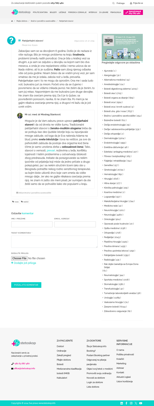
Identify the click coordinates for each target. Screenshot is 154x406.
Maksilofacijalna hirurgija (115, 201)
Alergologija (109, 75)
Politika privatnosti (125, 354)
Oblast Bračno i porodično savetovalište (33, 193)
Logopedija (109, 197)
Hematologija (110, 174)
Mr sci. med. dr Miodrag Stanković (43, 114)
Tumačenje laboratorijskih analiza (120, 293)
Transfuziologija (111, 288)
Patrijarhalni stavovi (66, 21)
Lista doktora (93, 387)
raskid (24, 201)
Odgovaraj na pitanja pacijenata (96, 362)
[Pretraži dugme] (113, 3)
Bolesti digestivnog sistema (117, 89)
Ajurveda (108, 71)
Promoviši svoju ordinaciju (99, 373)
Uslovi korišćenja (124, 381)
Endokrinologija (111, 143)
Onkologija (109, 219)
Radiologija (109, 260)
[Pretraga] (122, 3)
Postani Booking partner (98, 355)
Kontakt (120, 372)
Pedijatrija (108, 237)
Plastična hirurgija (112, 242)
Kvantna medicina (112, 192)
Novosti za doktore (96, 378)
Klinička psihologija (113, 188)
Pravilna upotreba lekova (116, 251)
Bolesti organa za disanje (116, 98)
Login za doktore (95, 382)
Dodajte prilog (19, 253)
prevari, (51, 150)
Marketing (121, 363)
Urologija (108, 297)
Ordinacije (61, 351)
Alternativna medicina (114, 80)
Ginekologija (110, 170)
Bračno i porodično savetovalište (43, 21)
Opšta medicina (111, 228)
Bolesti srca (109, 102)
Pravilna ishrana (111, 246)
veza (15, 201)
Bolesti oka (109, 93)
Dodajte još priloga (23, 262)
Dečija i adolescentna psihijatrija (119, 129)
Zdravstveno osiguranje (115, 311)
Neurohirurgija (111, 210)
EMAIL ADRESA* (62, 219)
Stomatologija (110, 284)
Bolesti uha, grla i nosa (115, 111)
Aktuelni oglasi (123, 377)
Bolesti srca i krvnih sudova (117, 107)
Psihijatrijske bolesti (113, 255)
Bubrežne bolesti (112, 120)
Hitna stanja (109, 183)
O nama (120, 350)
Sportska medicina (113, 279)
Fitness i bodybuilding (114, 156)
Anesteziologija (111, 84)
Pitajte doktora (40, 12)
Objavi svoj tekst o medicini (100, 369)
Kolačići (120, 359)
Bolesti (60, 364)
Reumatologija (111, 275)
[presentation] (32, 273)
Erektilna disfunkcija (113, 147)
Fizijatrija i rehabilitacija (114, 161)
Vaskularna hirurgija (113, 302)
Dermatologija (111, 138)
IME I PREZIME (18, 219)
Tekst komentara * (21, 233)
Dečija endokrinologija (114, 125)
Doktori (60, 346)
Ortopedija (109, 233)
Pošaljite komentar (26, 285)
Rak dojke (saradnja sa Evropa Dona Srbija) (121, 266)
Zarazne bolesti (111, 306)
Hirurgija (108, 179)
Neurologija (109, 215)
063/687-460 (57, 3)
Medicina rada (110, 206)
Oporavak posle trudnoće (116, 224)
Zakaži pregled (64, 355)
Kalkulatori (62, 378)
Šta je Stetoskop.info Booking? (96, 348)
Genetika (108, 165)
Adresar (120, 368)
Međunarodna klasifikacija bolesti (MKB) (69, 371)
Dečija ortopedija (112, 134)
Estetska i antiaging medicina (118, 152)
